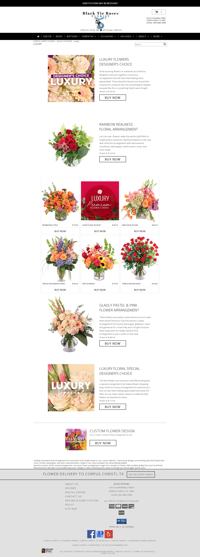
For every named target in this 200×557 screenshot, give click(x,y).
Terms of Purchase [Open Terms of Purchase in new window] (144, 551)
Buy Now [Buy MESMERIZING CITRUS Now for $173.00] (60, 231)
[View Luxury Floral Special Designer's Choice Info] (73, 387)
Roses (59, 36)
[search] (165, 44)
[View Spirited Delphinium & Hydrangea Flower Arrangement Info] (60, 259)
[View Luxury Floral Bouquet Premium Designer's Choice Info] (100, 200)
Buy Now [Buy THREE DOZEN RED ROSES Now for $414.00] (140, 289)
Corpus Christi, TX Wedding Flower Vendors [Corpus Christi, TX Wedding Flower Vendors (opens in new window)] (133, 540)
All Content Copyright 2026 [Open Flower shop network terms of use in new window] (75, 551)
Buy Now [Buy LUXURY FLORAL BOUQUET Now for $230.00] (100, 231)
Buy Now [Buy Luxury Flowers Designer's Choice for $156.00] (113, 97)
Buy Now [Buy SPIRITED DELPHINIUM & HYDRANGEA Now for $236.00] (60, 289)
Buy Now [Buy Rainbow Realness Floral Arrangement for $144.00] (113, 159)
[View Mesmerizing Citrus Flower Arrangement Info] (60, 200)
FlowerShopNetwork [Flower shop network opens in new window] (101, 551)
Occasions (108, 36)
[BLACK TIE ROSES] (100, 21)
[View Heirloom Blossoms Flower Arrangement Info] (140, 200)
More (158, 36)
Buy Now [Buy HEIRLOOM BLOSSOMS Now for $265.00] (140, 231)
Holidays (127, 36)
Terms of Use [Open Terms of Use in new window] (108, 553)
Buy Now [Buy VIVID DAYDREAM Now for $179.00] (100, 289)
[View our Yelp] (109, 537)
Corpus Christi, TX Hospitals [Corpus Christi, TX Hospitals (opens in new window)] (94, 540)
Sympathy (89, 36)
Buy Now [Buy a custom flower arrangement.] (103, 443)
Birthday (72, 36)
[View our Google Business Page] (100, 537)
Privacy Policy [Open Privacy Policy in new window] (123, 551)
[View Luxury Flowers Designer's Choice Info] (73, 78)
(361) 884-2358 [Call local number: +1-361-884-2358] (159, 22)
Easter (47, 36)
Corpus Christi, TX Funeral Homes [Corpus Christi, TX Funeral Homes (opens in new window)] (61, 540)
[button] (159, 11)
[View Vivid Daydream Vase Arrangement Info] (100, 259)
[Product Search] (148, 44)
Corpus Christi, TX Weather (86, 545)
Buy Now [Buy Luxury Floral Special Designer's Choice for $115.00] (113, 407)
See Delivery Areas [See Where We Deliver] (141, 474)
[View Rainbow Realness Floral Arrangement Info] (73, 142)
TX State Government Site (115, 545)
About (144, 36)
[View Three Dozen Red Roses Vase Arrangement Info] (140, 259)
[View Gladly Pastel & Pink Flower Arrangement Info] (73, 324)
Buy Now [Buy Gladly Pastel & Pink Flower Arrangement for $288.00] (113, 343)
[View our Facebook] (91, 537)
